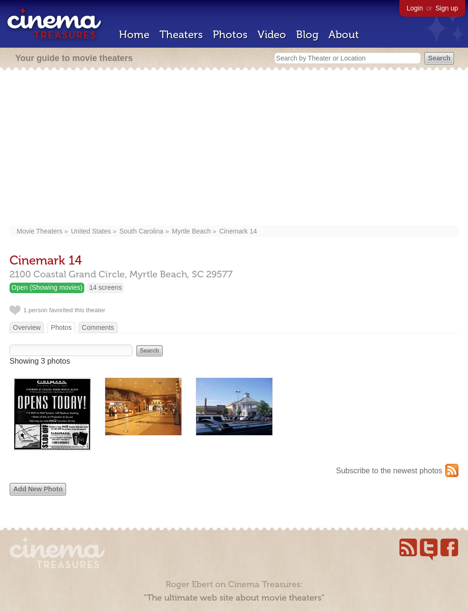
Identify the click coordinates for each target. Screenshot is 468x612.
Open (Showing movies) (46, 287)
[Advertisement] (239, 148)
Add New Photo (37, 489)
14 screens (105, 287)
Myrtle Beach (191, 231)
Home (134, 34)
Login (415, 8)
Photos (230, 34)
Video (272, 34)
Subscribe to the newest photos (389, 471)
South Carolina (141, 231)
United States (91, 231)
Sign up (447, 8)
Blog (307, 34)
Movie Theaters (39, 231)
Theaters (181, 34)
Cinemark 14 (238, 231)
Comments (98, 327)
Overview (26, 327)
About (344, 34)
